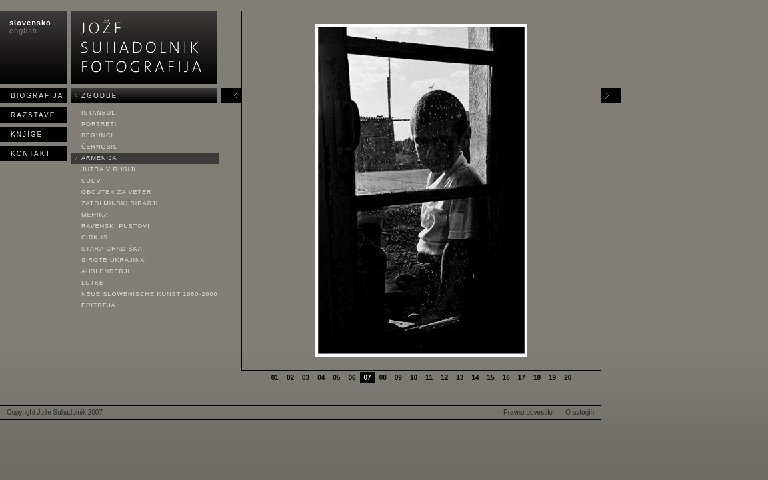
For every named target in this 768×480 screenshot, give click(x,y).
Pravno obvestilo (528, 412)
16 (506, 377)
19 (552, 377)
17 (521, 377)
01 (275, 377)
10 (413, 377)
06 (351, 377)
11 (429, 377)
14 (475, 377)
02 (290, 377)
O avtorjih (579, 412)
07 (367, 377)
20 (567, 377)
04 (321, 377)
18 (537, 377)
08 (383, 377)
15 (491, 377)
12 (444, 377)
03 (305, 377)
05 (336, 377)
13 (459, 377)
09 (398, 377)
